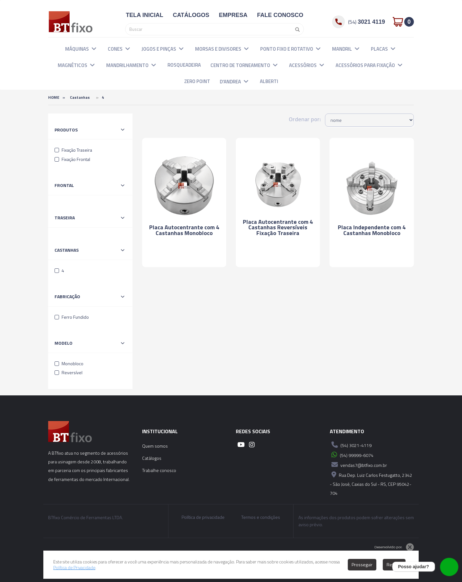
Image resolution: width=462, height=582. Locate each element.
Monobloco (69, 363)
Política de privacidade (203, 517)
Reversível (68, 372)
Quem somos (155, 446)
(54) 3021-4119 (351, 445)
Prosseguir (362, 564)
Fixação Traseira (73, 150)
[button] (94, 48)
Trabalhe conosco (159, 470)
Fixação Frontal (72, 159)
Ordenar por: (305, 119)
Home (53, 97)
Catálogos (151, 458)
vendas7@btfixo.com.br (358, 464)
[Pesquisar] (295, 29)
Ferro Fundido (72, 317)
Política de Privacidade (74, 567)
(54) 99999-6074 (351, 455)
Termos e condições (260, 517)
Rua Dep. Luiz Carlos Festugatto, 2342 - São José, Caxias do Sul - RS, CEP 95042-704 (371, 483)
